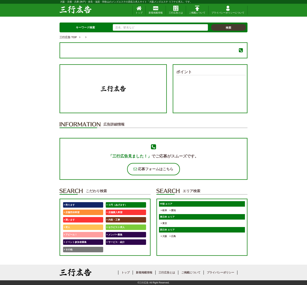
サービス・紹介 (116, 242)
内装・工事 (113, 219)
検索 (228, 27)
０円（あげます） (117, 205)
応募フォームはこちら (153, 169)
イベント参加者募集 (75, 242)
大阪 (164, 236)
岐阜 (164, 210)
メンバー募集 (114, 234)
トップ (139, 10)
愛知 (173, 210)
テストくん (113, 249)
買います (69, 219)
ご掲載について (197, 10)
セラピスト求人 (116, 227)
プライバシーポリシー (220, 272)
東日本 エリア (167, 216)
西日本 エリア (167, 229)
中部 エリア (166, 204)
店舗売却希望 (71, 212)
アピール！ (70, 234)
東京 (164, 223)
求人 (67, 227)
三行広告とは (176, 10)
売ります (69, 205)
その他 (68, 249)
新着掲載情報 (156, 10)
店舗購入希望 (114, 212)
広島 (173, 236)
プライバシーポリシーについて (227, 10)
